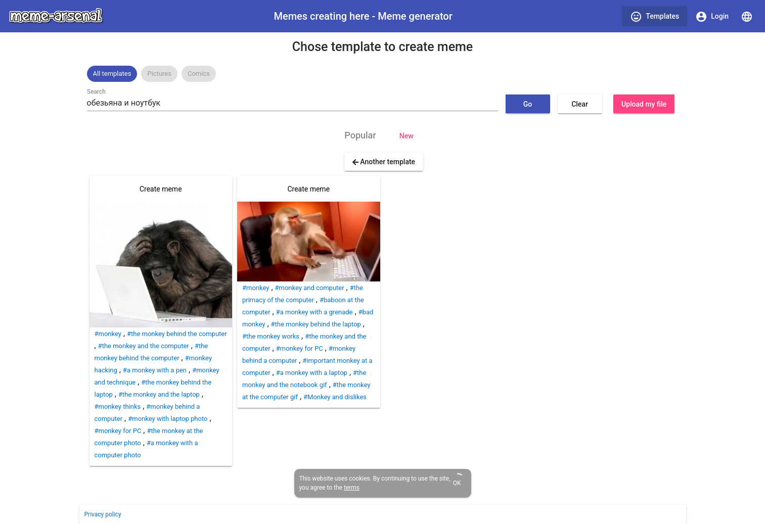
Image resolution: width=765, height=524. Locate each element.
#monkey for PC (118, 431)
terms (351, 487)
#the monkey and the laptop (159, 394)
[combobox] (292, 103)
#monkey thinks (118, 406)
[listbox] (383, 74)
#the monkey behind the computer (177, 334)
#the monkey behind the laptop (316, 324)
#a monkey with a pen (155, 370)
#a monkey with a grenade (314, 312)
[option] (112, 74)
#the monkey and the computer (143, 346)
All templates (112, 73)
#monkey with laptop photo (167, 418)
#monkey (108, 334)
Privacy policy (102, 514)
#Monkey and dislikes (335, 397)
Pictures (159, 73)
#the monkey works (270, 336)
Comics (199, 73)
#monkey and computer (309, 288)
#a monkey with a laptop (311, 372)
